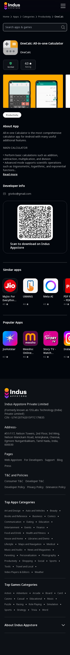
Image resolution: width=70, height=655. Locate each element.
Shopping (27, 560)
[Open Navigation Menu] (63, 6)
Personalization (28, 555)
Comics (52, 516)
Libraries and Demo (38, 538)
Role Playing (35, 604)
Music (50, 598)
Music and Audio (13, 549)
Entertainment (11, 527)
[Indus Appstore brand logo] (18, 6)
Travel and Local (24, 566)
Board (49, 593)
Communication (12, 521)
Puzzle (7, 604)
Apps (16, 16)
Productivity (44, 16)
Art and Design (12, 510)
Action (7, 593)
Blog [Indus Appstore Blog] (60, 460)
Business (37, 516)
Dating (30, 521)
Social (41, 560)
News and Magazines (39, 549)
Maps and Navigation (29, 544)
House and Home (13, 538)
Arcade (36, 593)
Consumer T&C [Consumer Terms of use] (13, 481)
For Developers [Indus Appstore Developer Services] (33, 460)
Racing (20, 604)
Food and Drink (12, 533)
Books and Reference (15, 516)
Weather (39, 572)
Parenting (9, 555)
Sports (53, 560)
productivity (12, 115)
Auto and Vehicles (35, 510)
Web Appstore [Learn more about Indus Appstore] (13, 460)
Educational (36, 598)
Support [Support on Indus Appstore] (50, 460)
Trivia (34, 609)
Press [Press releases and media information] (7, 466)
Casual (20, 598)
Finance (41, 527)
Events (27, 527)
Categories (29, 16)
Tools (7, 566)
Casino (8, 598)
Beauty (53, 510)
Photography (49, 555)
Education (44, 521)
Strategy (21, 609)
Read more (10, 174)
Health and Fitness (36, 533)
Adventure (21, 593)
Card (60, 593)
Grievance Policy (56, 487)
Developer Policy (14, 487)
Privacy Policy (35, 487)
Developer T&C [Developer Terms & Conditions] (34, 481)
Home (6, 16)
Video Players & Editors (16, 572)
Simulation (52, 604)
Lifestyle (8, 544)
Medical (51, 544)
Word (45, 609)
